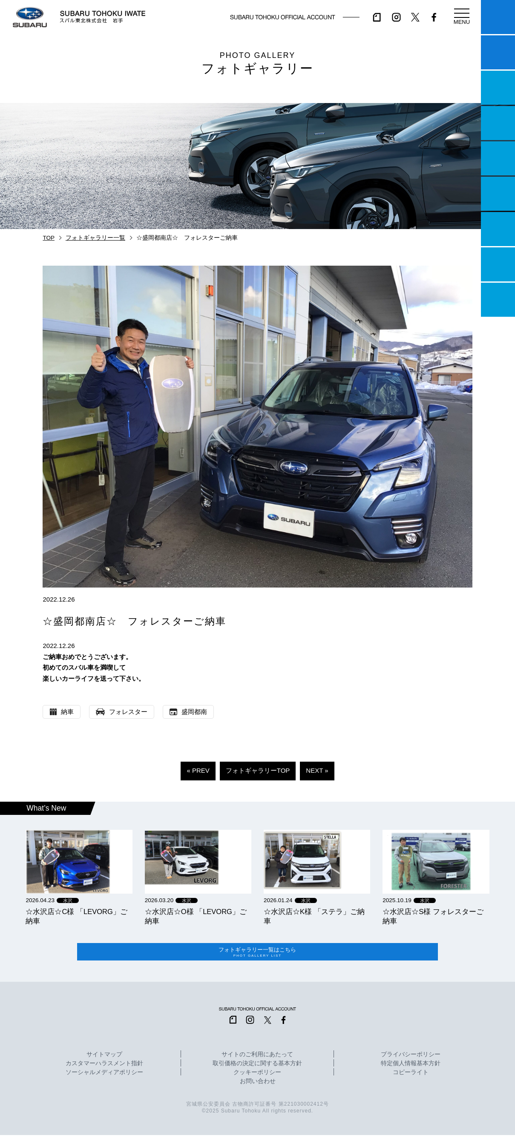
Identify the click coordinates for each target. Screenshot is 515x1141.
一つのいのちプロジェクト (498, 88)
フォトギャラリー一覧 (95, 238)
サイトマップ (104, 1061)
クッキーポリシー (257, 1078)
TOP (49, 238)
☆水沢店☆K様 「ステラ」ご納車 (314, 916)
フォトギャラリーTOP (258, 770)
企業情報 (498, 264)
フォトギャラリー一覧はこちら (257, 955)
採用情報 (498, 300)
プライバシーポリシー (410, 1061)
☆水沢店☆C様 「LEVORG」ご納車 (76, 916)
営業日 (498, 123)
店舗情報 (498, 158)
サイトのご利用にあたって (257, 1061)
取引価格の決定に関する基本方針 (257, 1069)
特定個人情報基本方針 (410, 1069)
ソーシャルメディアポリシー (104, 1078)
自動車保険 (498, 229)
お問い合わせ (258, 1087)
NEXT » (317, 770)
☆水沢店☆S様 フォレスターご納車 (433, 916)
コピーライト (411, 1078)
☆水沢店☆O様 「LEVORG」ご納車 (196, 916)
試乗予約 (498, 52)
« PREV (198, 770)
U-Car (498, 194)
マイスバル (498, 17)
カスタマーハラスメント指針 (104, 1069)
